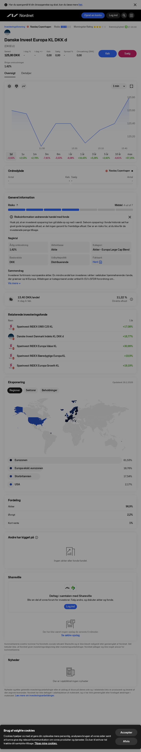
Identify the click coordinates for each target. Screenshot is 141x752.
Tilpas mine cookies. (46, 743)
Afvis (126, 741)
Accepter (126, 732)
